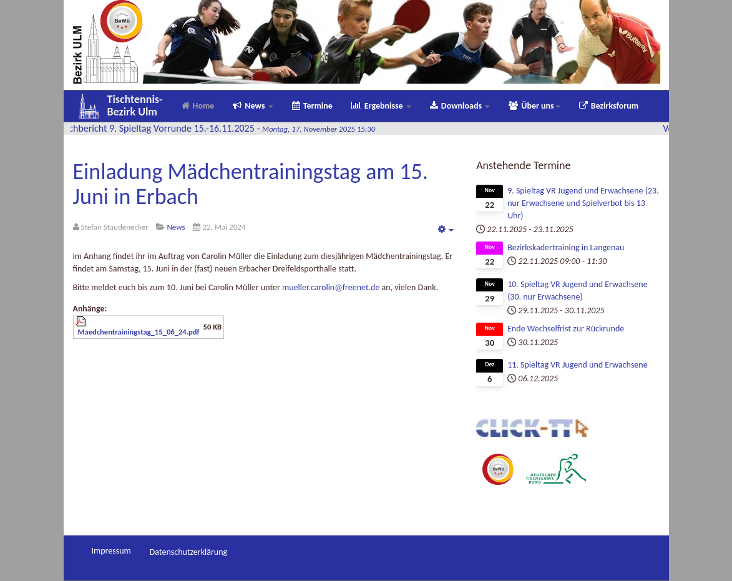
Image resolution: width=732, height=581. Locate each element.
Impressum (111, 550)
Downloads (460, 105)
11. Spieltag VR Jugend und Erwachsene (577, 364)
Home (198, 105)
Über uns (534, 105)
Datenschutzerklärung (188, 552)
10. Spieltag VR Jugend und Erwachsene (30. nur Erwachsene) (577, 290)
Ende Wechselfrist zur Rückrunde (565, 328)
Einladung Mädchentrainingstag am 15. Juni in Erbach (250, 184)
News (253, 105)
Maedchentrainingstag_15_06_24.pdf (139, 331)
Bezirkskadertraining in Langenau (565, 247)
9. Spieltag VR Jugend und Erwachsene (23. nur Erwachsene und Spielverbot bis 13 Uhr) (583, 203)
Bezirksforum (608, 105)
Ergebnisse (381, 105)
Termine (312, 105)
